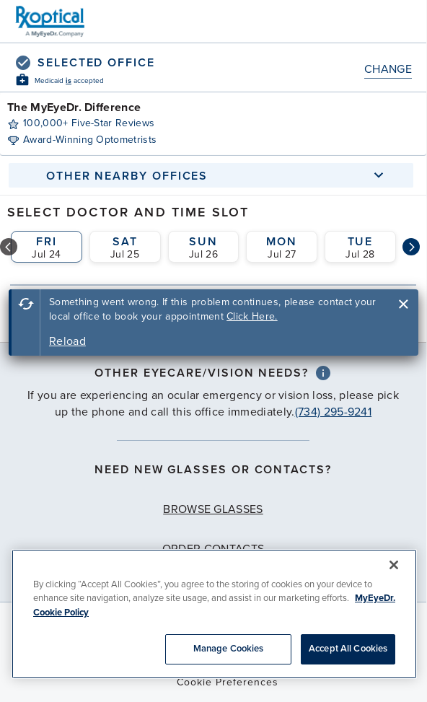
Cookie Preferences (227, 682)
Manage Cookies (228, 648)
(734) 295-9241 (333, 412)
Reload (67, 341)
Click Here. (252, 316)
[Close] (394, 565)
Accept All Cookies (348, 648)
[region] (214, 614)
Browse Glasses (213, 509)
